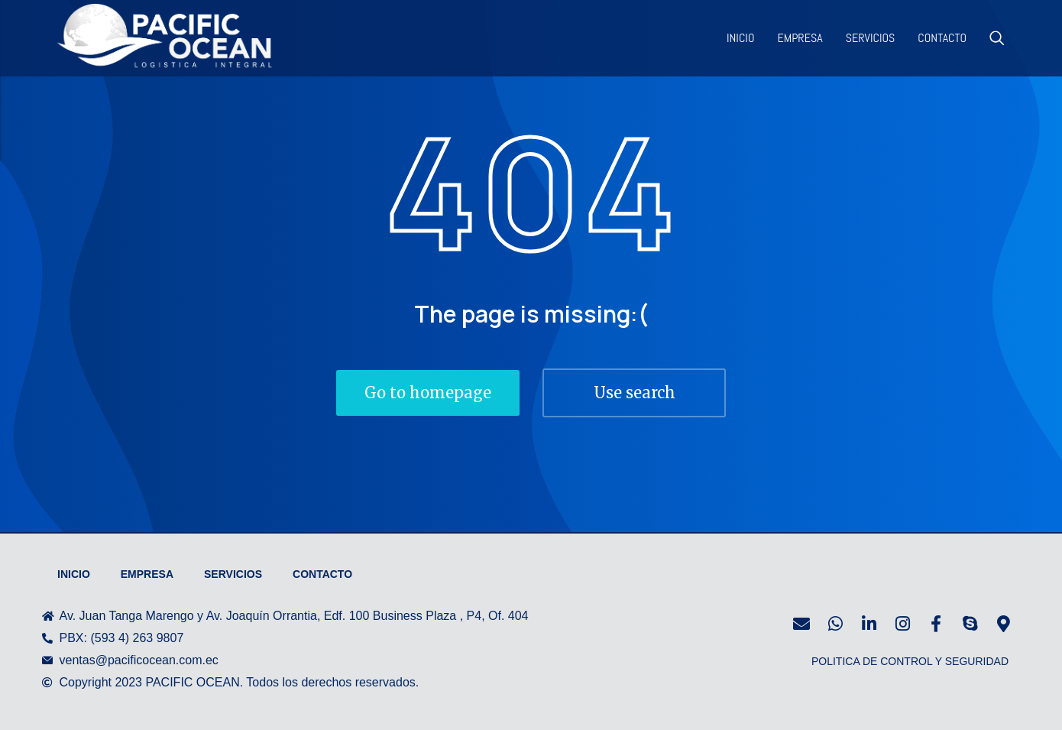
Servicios (233, 574)
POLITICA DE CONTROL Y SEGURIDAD (910, 661)
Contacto (322, 574)
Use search (634, 392)
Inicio (73, 574)
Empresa (147, 574)
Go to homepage (427, 392)
